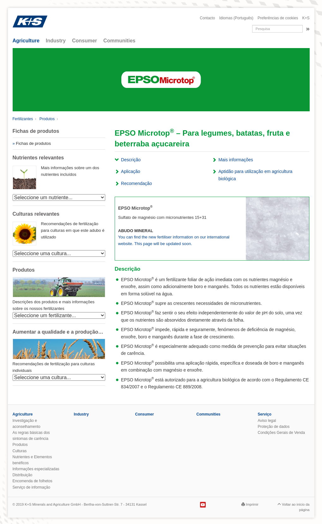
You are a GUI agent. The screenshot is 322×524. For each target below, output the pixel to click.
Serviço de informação (31, 487)
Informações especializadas (36, 469)
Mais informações (235, 159)
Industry (81, 414)
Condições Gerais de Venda (281, 432)
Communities (209, 414)
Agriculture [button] (26, 40)
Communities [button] (119, 40)
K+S (305, 18)
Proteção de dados (274, 426)
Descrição (131, 159)
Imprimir (252, 504)
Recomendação (136, 183)
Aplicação (130, 171)
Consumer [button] (84, 40)
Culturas (20, 451)
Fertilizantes (23, 119)
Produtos (47, 119)
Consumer (144, 414)
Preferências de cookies (278, 18)
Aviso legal (267, 420)
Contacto (207, 18)
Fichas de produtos (33, 143)
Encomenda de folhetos (32, 481)
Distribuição (23, 475)
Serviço (264, 414)
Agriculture (23, 414)
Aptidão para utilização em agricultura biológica (255, 175)
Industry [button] (56, 40)
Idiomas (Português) (236, 18)
